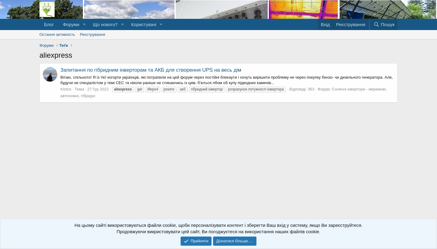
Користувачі (143, 24)
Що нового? (105, 24)
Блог (49, 24)
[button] (84, 24)
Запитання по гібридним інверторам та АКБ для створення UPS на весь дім (150, 70)
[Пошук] (384, 24)
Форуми (71, 24)
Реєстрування (92, 34)
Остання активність (57, 34)
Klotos (65, 89)
